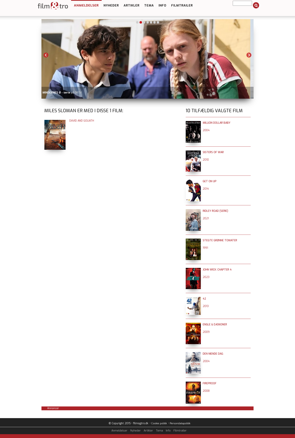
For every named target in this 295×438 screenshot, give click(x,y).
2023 (206, 277)
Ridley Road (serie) (215, 211)
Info (162, 5)
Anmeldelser (86, 5)
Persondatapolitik (180, 423)
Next (249, 55)
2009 (206, 332)
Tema (149, 5)
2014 (206, 189)
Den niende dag (213, 354)
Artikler (131, 5)
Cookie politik (159, 423)
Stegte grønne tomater (220, 240)
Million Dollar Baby (216, 123)
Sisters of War (213, 152)
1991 (205, 248)
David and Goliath (81, 121)
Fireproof (209, 383)
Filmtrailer (182, 5)
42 (204, 299)
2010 (206, 160)
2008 (206, 391)
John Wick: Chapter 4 (217, 269)
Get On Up (209, 181)
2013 (206, 306)
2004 (206, 130)
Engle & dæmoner (215, 324)
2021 (206, 218)
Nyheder (111, 5)
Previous (46, 55)
